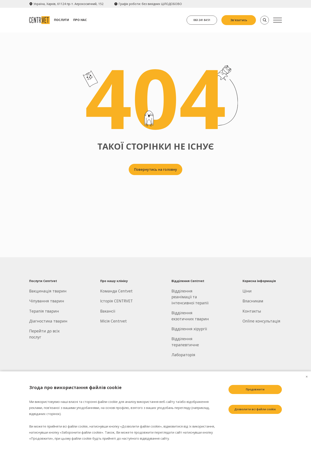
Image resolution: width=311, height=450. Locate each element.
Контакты (252, 311)
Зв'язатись (238, 20)
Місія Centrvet (113, 321)
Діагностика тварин (48, 321)
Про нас (84, 20)
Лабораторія (183, 354)
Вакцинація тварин (48, 291)
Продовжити (251, 390)
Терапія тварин (44, 311)
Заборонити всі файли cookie (252, 430)
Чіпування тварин (46, 300)
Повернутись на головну (155, 170)
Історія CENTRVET (116, 300)
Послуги (65, 20)
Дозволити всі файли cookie (252, 410)
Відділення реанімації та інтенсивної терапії (189, 296)
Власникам (253, 300)
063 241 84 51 (200, 20)
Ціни (247, 291)
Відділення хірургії (189, 328)
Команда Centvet (116, 291)
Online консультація (261, 321)
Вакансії (107, 311)
